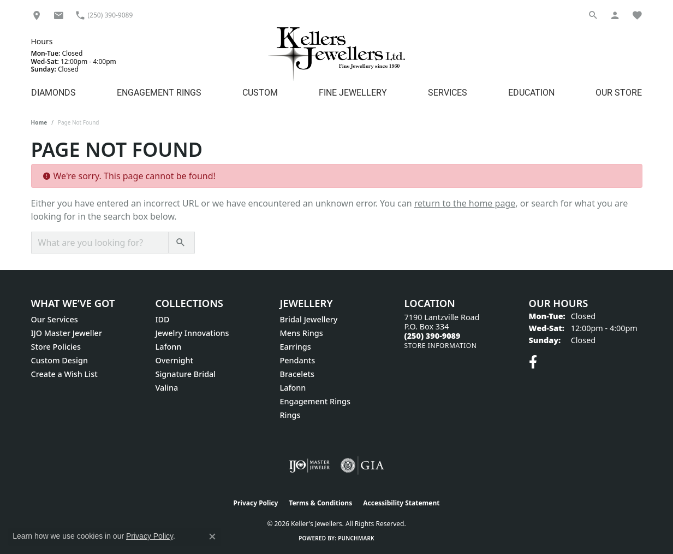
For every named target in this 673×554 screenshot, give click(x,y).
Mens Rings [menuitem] (301, 333)
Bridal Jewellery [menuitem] (309, 319)
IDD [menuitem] (163, 319)
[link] (36, 15)
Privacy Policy (256, 503)
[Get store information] (440, 345)
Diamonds (53, 92)
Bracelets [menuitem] (297, 374)
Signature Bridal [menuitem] (186, 374)
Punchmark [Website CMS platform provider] (356, 538)
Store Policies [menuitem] (56, 346)
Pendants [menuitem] (297, 360)
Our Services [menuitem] (54, 319)
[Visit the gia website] (362, 465)
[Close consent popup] (212, 536)
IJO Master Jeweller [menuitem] (66, 333)
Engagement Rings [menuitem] (315, 401)
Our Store (618, 92)
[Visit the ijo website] (309, 465)
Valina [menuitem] (167, 387)
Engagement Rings (159, 92)
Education (531, 92)
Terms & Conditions (320, 503)
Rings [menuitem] (290, 415)
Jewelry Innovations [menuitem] (192, 333)
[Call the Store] (432, 336)
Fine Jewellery (353, 92)
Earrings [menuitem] (295, 346)
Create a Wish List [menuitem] (64, 374)
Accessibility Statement (401, 503)
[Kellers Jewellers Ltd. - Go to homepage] (336, 53)
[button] (593, 15)
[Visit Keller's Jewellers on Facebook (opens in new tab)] (533, 362)
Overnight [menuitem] (175, 360)
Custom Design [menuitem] (59, 360)
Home (39, 122)
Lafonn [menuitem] (169, 346)
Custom (260, 92)
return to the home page (465, 203)
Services (447, 92)
